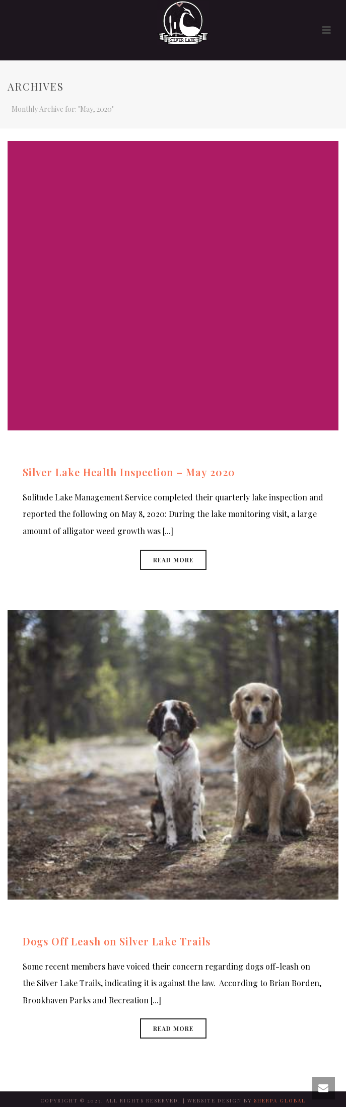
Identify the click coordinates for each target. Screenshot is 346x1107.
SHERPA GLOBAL (280, 1100)
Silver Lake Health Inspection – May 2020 (129, 472)
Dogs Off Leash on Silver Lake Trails (117, 941)
